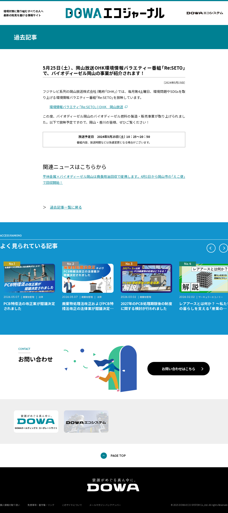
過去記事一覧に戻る (66, 207)
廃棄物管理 (28, 297)
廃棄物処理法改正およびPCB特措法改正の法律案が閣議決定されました (88, 308)
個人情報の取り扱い (10, 505)
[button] (211, 248)
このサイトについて (72, 505)
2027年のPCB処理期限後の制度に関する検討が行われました (146, 306)
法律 (41, 297)
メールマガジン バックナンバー (105, 505)
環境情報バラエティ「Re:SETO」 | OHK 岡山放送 (86, 106)
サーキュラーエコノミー (210, 297)
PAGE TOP (118, 456)
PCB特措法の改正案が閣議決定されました (29, 306)
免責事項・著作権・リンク (41, 505)
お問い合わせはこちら (178, 368)
